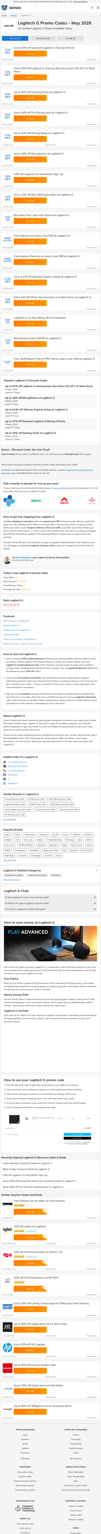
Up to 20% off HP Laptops (30, 1344)
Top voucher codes (25, 1472)
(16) (15, 38)
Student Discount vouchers (25, 1481)
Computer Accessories (37, 875)
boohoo (74, 850)
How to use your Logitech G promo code (22, 643)
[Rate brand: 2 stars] (8, 604)
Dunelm (48, 855)
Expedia (41, 845)
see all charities (61, 488)
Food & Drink (75, 1444)
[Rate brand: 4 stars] (14, 604)
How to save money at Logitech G (19, 639)
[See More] (96, 870)
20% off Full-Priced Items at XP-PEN (36, 1277)
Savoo (4, 15)
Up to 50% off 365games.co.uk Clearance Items (43, 1405)
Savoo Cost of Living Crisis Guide (76, 1490)
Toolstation (34, 850)
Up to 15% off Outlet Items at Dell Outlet (38, 1385)
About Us (25, 1518)
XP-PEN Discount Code (14, 815)
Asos (64, 850)
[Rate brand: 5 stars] (18, 604)
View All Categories (11, 879)
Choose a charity (76, 1506)
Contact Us (25, 1533)
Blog (76, 1481)
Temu (58, 855)
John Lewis (9, 845)
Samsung (43, 834)
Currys (17, 834)
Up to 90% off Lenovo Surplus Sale (35, 1364)
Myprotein (53, 845)
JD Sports (22, 855)
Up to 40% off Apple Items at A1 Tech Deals (40, 1323)
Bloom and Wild (50, 850)
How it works (76, 1510)
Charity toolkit (76, 1515)
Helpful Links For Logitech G (17, 630)
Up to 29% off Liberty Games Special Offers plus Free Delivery (51, 1303)
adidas (40, 840)
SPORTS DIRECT (26, 845)
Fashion (76, 1435)
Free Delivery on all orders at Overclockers (39, 1200)
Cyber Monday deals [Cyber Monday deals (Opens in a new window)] (75, 1476)
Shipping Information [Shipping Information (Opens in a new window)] (15, 766)
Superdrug (9, 855)
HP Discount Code (36, 799)
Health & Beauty (76, 1448)
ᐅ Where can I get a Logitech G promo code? (27, 903)
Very (80, 840)
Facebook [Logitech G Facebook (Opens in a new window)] (10, 774)
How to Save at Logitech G (16, 620)
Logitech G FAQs (11, 634)
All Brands (25, 1458)
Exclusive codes (25, 1476)
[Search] (77, 7)
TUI (17, 840)
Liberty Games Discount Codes (18, 809)
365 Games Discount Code (62, 804)
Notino (89, 845)
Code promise (19, 1205)
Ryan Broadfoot (23, 557)
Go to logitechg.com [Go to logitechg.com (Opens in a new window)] (15, 762)
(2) (70, 38)
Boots (65, 834)
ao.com (55, 834)
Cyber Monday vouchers (25, 1490)
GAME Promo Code (38, 804)
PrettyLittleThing (54, 840)
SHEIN (7, 850)
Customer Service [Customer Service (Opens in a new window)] (14, 770)
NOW (89, 840)
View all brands (9, 819)
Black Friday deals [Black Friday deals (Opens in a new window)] (76, 1472)
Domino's (88, 834)
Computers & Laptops (14, 875)
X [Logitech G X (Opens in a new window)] (6, 779)
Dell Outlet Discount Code (60, 799)
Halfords (76, 834)
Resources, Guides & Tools (76, 1485)
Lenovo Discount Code (14, 799)
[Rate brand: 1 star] (5, 604)
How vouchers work (25, 1524)
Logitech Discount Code (15, 804)
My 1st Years (76, 845)
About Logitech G (11, 625)
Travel (75, 1453)
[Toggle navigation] (98, 7)
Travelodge (35, 855)
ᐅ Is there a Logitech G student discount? (25, 909)
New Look (28, 840)
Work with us (25, 1528)
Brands (14, 15)
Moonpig (69, 840)
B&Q (64, 845)
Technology (55, 875)
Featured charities (76, 1519)
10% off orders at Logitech (30, 1226)
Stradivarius (20, 850)
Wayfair (8, 840)
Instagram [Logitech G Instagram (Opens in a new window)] (10, 783)
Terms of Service (80, 1)
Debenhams (30, 834)
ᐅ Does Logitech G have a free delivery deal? (27, 897)
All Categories (76, 1458)
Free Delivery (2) (43, 38)
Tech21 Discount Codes (45, 809)
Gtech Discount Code (69, 809)
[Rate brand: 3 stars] (11, 604)
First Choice (87, 850)
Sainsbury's (25, 1453)
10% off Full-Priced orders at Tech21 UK (38, 1252)
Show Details (92, 60)
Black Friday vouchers (25, 1485)
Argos (7, 834)
